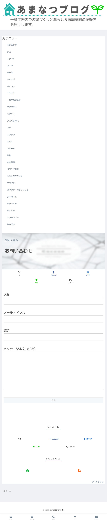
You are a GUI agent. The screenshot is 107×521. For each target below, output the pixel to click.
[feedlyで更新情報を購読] (27, 477)
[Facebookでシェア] (53, 273)
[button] (70, 281)
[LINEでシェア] (36, 281)
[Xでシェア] (19, 273)
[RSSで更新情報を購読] (79, 477)
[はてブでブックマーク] (87, 273)
